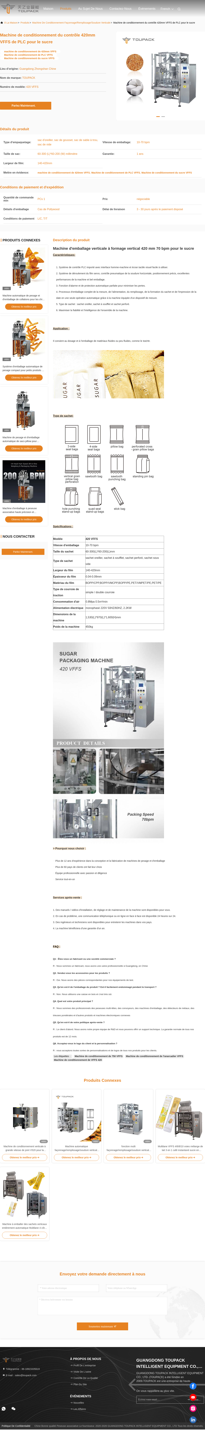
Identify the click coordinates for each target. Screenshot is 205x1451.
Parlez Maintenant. (26, 105)
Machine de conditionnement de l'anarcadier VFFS (154, 1056)
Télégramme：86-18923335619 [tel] (21, 1369)
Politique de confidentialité (16, 1426)
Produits (65, 8)
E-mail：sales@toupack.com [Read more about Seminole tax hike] (19, 1375)
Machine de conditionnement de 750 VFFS (98, 1056)
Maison (48, 8)
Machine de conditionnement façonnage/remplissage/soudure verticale (71, 22)
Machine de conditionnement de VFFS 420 (78, 1060)
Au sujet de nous (90, 8)
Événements (146, 8)
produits (24, 22)
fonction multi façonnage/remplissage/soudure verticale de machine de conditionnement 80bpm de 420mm (128, 1148)
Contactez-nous (121, 8)
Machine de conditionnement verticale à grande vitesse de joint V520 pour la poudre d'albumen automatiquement (25, 1148)
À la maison (11, 22)
